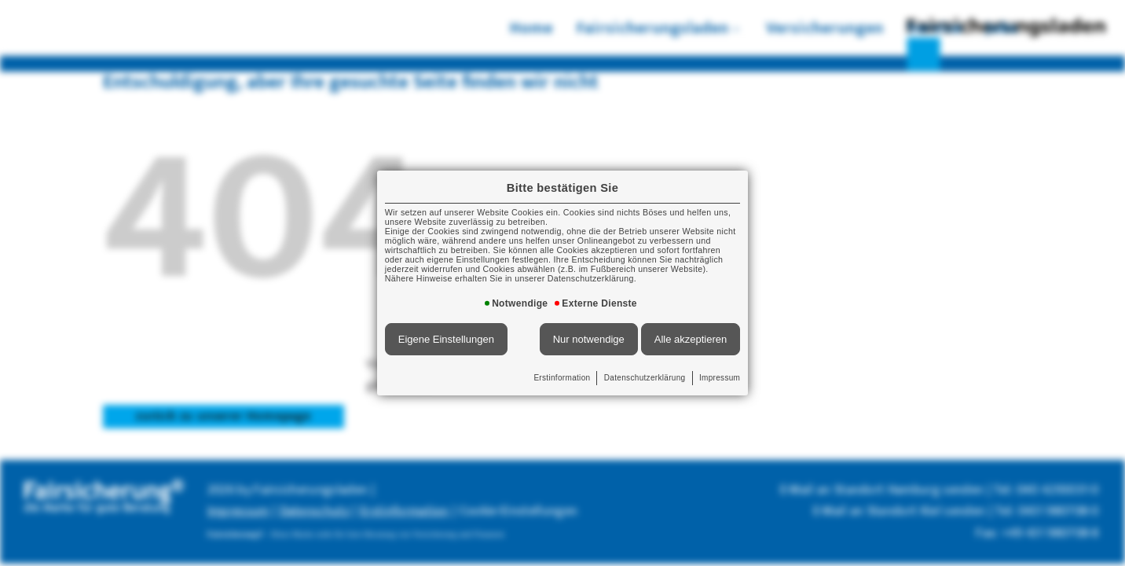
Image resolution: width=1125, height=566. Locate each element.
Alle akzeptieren (678, 331)
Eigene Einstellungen (457, 331)
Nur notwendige (586, 331)
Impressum (705, 366)
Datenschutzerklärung (637, 366)
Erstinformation (562, 366)
